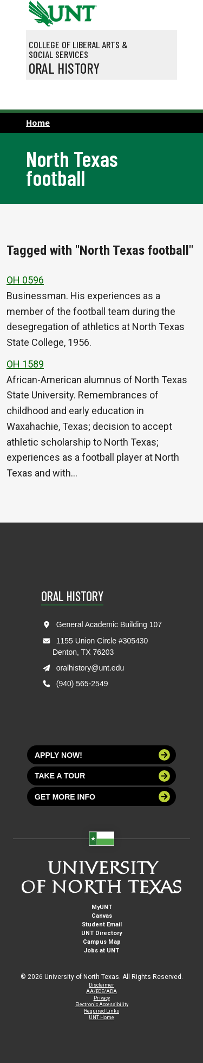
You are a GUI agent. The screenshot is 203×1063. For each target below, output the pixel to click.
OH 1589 (25, 364)
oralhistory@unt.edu (90, 667)
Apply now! (102, 755)
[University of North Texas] (39, 12)
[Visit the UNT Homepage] (80, 10)
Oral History (64, 67)
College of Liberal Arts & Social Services (78, 49)
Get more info (102, 796)
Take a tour (102, 776)
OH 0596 (25, 280)
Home (38, 122)
